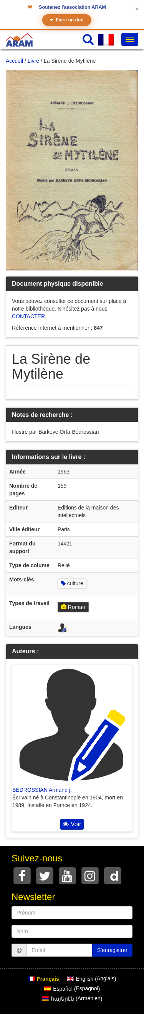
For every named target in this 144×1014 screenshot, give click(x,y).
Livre (33, 61)
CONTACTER (28, 316)
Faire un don (67, 20)
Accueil (14, 61)
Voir (72, 824)
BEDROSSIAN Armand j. (42, 790)
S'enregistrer (112, 950)
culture (72, 583)
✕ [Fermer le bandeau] (137, 9)
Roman (73, 607)
